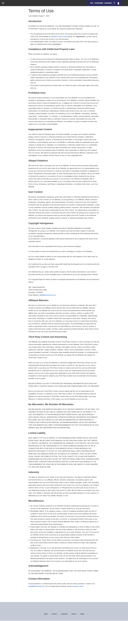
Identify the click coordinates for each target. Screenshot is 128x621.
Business (109, 3)
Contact (54, 614)
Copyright (64, 614)
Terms (82, 614)
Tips (93, 3)
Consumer (100, 3)
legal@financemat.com (48, 295)
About (46, 614)
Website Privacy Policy (59, 36)
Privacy (73, 614)
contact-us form (77, 586)
